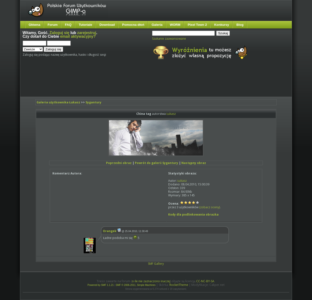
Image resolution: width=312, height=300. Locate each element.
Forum (53, 25)
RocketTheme (178, 285)
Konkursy (221, 25)
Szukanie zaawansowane (169, 38)
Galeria (157, 25)
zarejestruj (86, 33)
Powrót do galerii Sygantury (156, 163)
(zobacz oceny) (209, 207)
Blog (240, 25)
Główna (34, 25)
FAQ (68, 25)
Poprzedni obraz (119, 163)
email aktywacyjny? (78, 36)
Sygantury (93, 102)
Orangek (110, 231)
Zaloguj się (59, 33)
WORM (175, 25)
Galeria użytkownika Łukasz (58, 102)
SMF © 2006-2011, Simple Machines (136, 285)
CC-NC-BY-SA (205, 281)
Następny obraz (193, 163)
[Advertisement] (114, 82)
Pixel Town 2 (197, 25)
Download (107, 25)
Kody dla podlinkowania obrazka (193, 214)
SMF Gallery (156, 264)
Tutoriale (85, 25)
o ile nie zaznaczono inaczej (151, 281)
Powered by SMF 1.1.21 (101, 285)
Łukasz (171, 114)
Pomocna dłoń (133, 25)
